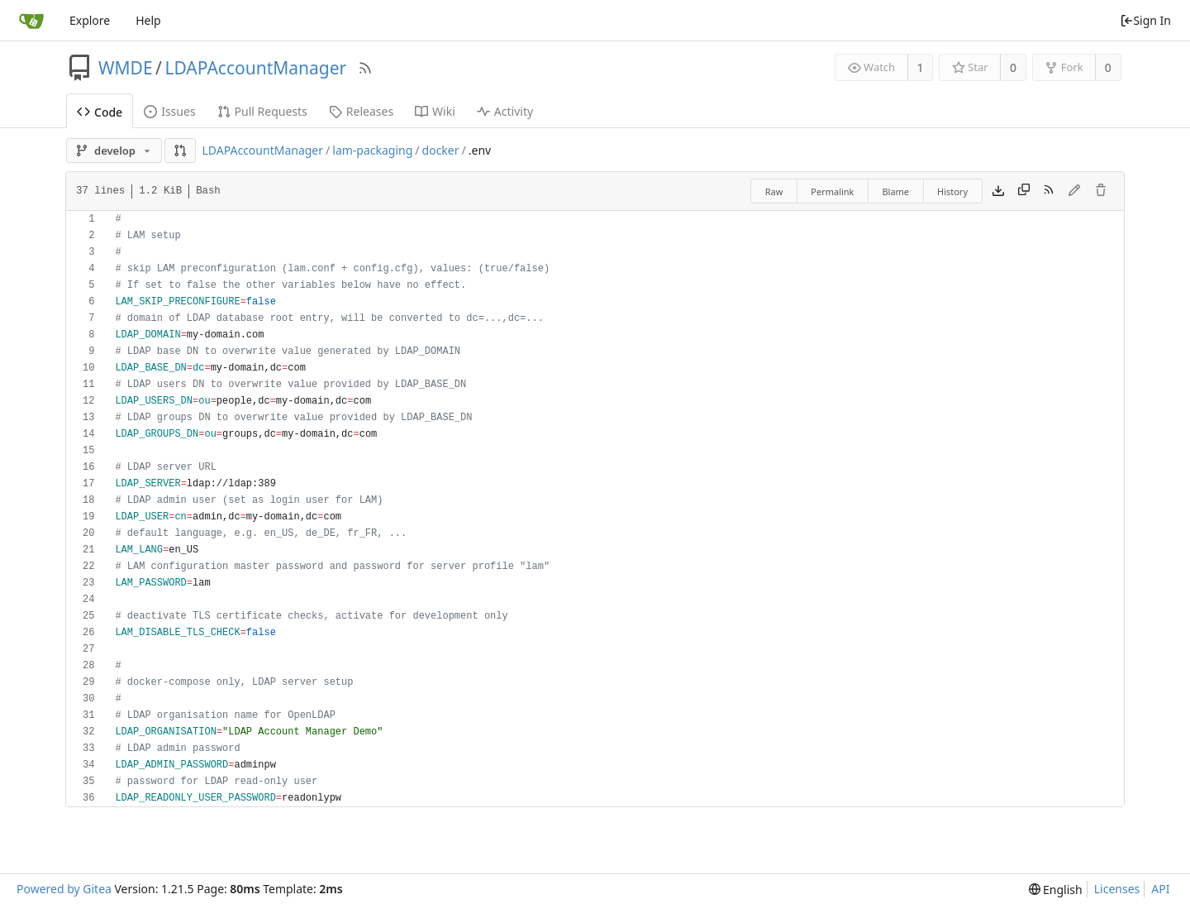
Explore (89, 20)
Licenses (1117, 889)
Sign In (1145, 20)
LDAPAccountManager (255, 68)
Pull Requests (262, 111)
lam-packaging (372, 150)
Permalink (832, 191)
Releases (361, 111)
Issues (169, 111)
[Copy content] (1023, 191)
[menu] (1056, 889)
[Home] (31, 21)
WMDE (125, 68)
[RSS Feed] (365, 67)
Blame (895, 191)
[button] (180, 150)
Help (148, 20)
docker (440, 150)
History (952, 191)
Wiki (435, 111)
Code (99, 112)
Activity (505, 111)
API (1160, 889)
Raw (774, 191)
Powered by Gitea (64, 889)
